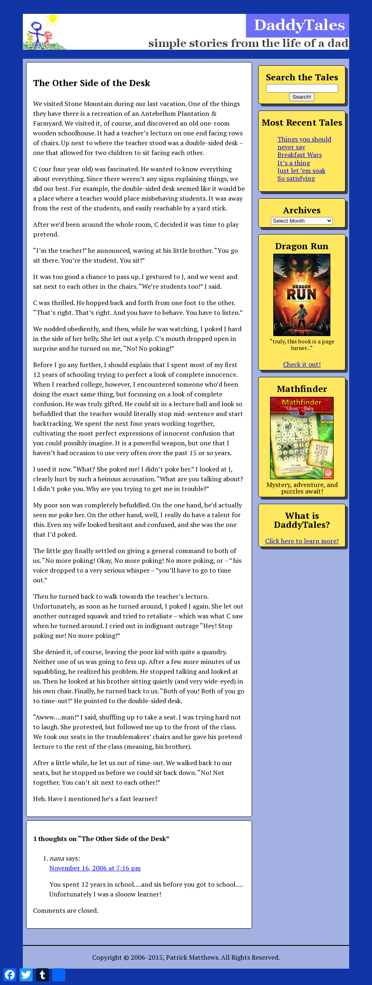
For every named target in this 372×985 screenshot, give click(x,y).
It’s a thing (293, 162)
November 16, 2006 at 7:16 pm (95, 867)
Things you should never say (304, 143)
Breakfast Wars (299, 154)
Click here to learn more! (302, 540)
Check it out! (302, 364)
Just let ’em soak (301, 170)
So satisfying (296, 178)
